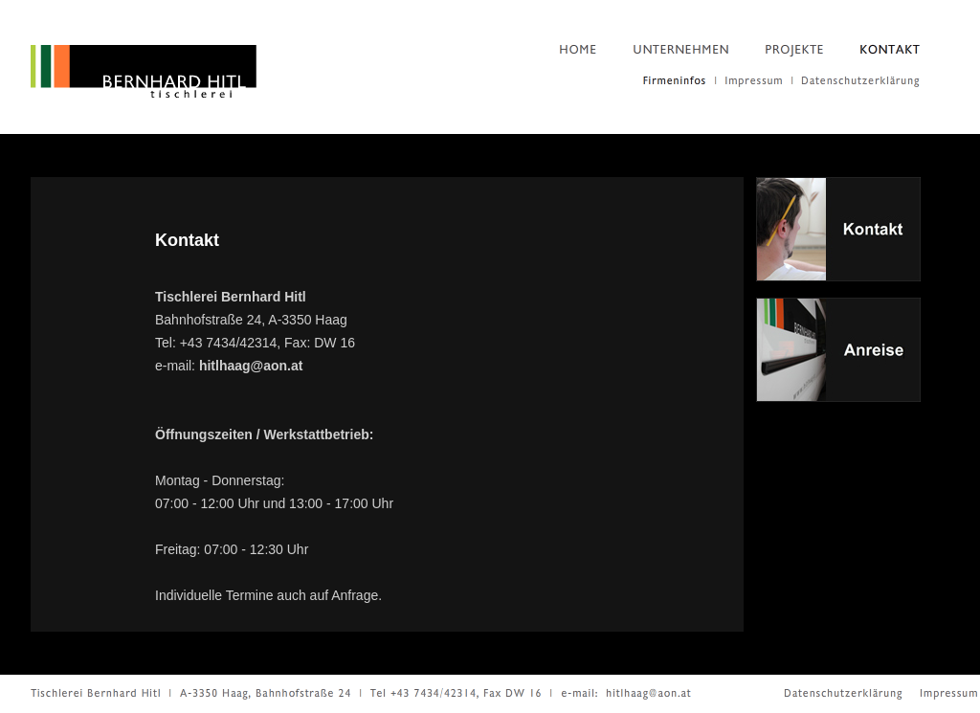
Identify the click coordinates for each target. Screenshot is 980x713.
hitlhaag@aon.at (251, 365)
